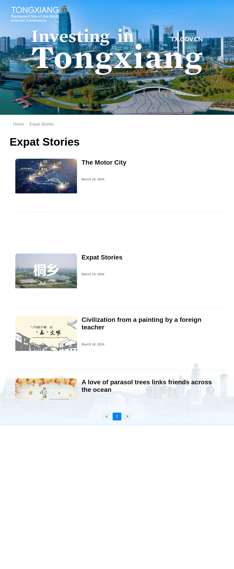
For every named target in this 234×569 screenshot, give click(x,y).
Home (18, 124)
